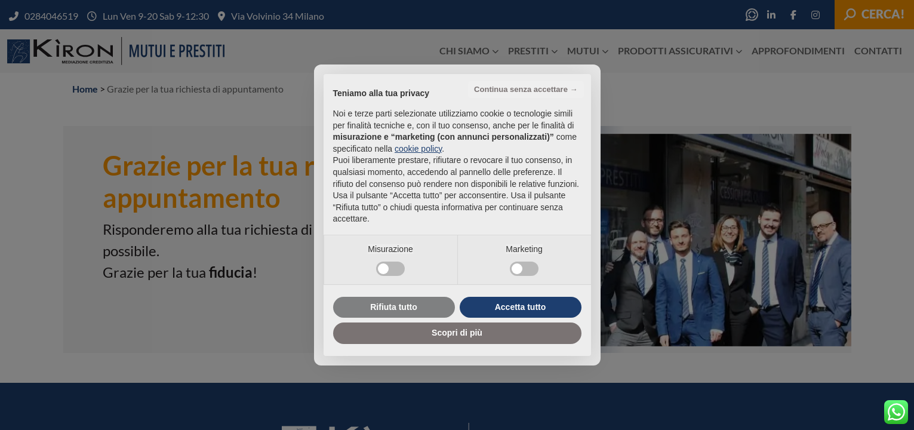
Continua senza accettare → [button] (525, 89)
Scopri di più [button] (457, 332)
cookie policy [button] (418, 148)
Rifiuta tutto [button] (393, 307)
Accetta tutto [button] (520, 307)
